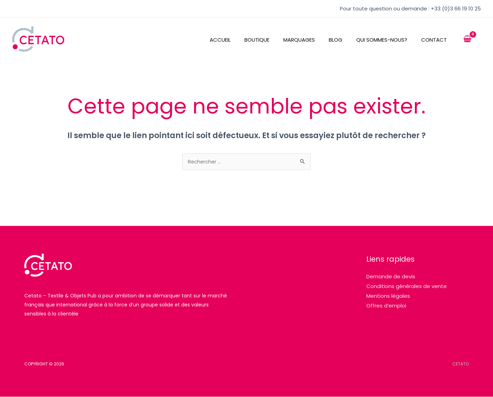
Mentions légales (388, 296)
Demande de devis (390, 276)
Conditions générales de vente (406, 286)
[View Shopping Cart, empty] (467, 39)
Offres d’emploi (386, 306)
